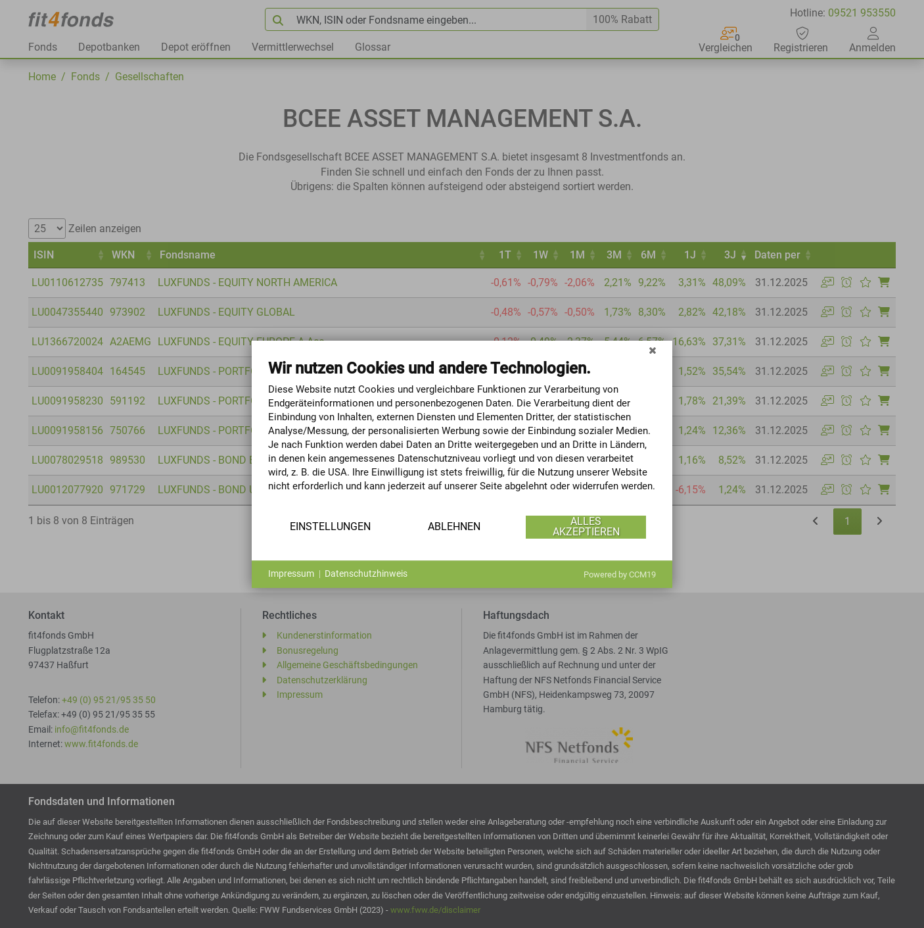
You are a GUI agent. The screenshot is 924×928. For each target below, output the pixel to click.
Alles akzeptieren (586, 526)
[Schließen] (652, 350)
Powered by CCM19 (620, 574)
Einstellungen (330, 526)
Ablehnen (454, 526)
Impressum (291, 573)
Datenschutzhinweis (366, 573)
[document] (462, 435)
